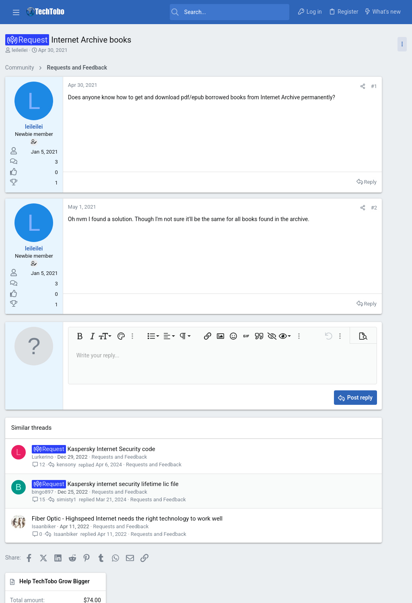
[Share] (276, 86)
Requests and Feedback (122, 457)
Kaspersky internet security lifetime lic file (125, 484)
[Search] (182, 12)
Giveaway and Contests (350, 197)
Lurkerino (45, 457)
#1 (287, 86)
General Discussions (346, 243)
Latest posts (333, 149)
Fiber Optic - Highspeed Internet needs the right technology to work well (130, 518)
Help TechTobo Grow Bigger (352, 85)
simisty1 (69, 499)
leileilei (22, 50)
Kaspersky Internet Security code (114, 449)
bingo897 (45, 492)
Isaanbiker (47, 526)
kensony (69, 465)
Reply (283, 182)
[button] (16, 12)
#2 (287, 208)
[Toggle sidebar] (399, 44)
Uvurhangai (385, 501)
